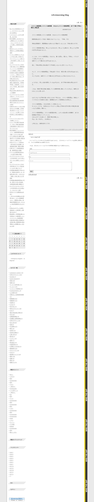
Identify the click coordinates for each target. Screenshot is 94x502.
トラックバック (32, 174)
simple (11, 418)
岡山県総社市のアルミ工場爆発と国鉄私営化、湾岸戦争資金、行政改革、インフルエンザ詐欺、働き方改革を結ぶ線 (17, 84)
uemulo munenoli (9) (15, 278)
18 (19, 243)
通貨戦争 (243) (13, 348)
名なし (11, 374)
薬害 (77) (12, 340)
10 (16, 241)
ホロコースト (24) (14, 350)
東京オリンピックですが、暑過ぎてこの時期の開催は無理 (17, 50)
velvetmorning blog (60, 15)
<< (13, 233)
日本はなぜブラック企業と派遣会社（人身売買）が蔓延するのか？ (17, 210)
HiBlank (12, 426)
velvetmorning (13, 380)
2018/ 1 (11, 464)
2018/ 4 (11, 458)
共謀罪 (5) (12, 302)
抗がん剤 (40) (13, 322)
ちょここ (12, 422)
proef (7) (12, 310)
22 (12, 245)
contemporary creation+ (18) (16, 272)
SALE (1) (12, 352)
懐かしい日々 (13, 432)
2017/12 (12, 466)
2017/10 (12, 470)
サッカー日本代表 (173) (16, 284)
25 (19, 245)
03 (16, 238)
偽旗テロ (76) (13, 362)
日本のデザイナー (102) (16, 274)
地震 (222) (12, 282)
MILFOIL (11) (13, 306)
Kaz (11, 394)
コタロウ (12, 376)
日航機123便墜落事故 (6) (16, 318)
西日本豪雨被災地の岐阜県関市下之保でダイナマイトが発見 (17, 102)
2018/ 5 (11, 456)
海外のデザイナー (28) (15, 308)
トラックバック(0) (77, 129)
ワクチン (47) (13, 338)
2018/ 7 (11, 452)
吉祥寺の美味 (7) (14, 332)
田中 (11, 378)
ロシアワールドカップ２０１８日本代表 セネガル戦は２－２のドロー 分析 (17, 188)
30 (14, 247)
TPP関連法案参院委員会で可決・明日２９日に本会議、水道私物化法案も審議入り (17, 182)
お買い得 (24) (13, 334)
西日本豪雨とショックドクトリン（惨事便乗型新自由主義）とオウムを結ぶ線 (17, 132)
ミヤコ (11, 420)
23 (14, 245)
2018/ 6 (11, 454)
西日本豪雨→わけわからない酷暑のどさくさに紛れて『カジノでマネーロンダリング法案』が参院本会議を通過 (17, 43)
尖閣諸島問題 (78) (14, 316)
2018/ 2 (11, 462)
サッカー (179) (13, 286)
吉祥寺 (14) (13, 330)
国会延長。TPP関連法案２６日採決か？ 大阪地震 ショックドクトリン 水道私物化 (17, 216)
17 (16, 243)
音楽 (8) (12, 324)
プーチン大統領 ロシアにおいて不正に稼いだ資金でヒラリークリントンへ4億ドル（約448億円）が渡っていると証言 (17, 58)
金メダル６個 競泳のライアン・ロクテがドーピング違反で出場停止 (17, 31)
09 (14, 241)
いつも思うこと (14, 390)
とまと (11, 408)
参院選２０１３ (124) (15, 354)
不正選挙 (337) (13, 326)
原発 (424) (12, 280)
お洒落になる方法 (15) (15, 346)
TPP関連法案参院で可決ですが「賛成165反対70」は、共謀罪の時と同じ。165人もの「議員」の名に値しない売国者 (17, 174)
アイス (11, 398)
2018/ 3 (11, 460)
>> (21, 233)
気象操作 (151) (13, 300)
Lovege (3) (12, 304)
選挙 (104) (12, 356)
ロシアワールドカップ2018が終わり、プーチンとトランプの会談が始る (17, 96)
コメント (30, 134)
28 (9, 247)
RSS (11, 483)
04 (19, 238)
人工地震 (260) (13, 292)
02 (14, 238)
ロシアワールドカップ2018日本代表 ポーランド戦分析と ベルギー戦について (17, 166)
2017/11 (12, 468)
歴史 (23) (12, 360)
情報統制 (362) (13, 298)
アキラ (11, 384)
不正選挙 (61, 129)
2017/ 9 (11, 472)
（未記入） (13, 386)
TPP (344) (12, 314)
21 (9, 245)
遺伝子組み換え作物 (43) (16, 312)
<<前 (78, 22)
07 (9, 241)
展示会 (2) (12, 336)
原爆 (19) (12, 358)
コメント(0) (68, 129)
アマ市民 (12, 424)
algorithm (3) (13, 276)
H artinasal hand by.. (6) (15, 290)
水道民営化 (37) (14, 344)
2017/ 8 (11, 474)
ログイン (12, 489)
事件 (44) (12, 328)
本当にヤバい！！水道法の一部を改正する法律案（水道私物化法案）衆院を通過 (17, 144)
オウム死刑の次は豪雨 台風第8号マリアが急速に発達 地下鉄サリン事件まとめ (17, 138)
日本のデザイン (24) (15, 320)
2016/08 (16, 233)
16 (14, 243)
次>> (81, 22)
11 (19, 241)
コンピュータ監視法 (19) (16, 288)
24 (16, 245)
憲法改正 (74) (13, 342)
